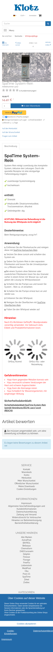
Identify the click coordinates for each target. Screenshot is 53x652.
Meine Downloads (26, 486)
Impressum (26, 503)
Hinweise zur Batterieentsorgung (27, 520)
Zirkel (26, 579)
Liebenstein (26, 565)
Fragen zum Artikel (9, 136)
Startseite (18, 36)
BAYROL (26, 543)
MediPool (26, 568)
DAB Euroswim (26, 551)
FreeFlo (26, 562)
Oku (26, 571)
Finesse (26, 557)
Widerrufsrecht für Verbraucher (26, 517)
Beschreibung (10, 146)
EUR (23, 16)
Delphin (26, 554)
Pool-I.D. (26, 574)
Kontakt (26, 469)
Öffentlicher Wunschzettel (27, 483)
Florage (26, 560)
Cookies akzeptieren (26, 623)
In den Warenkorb (30, 106)
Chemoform (26, 548)
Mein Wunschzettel (26, 481)
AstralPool (26, 540)
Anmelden (32, 16)
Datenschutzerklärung (26, 512)
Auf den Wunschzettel (11, 132)
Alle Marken (26, 537)
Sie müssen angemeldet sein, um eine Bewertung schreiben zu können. (25, 432)
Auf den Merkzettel (9, 129)
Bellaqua (26, 546)
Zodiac (26, 582)
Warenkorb (26, 472)
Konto (26, 475)
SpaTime (26, 577)
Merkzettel (26, 478)
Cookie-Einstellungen (26, 489)
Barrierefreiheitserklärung (26, 523)
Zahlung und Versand (26, 514)
